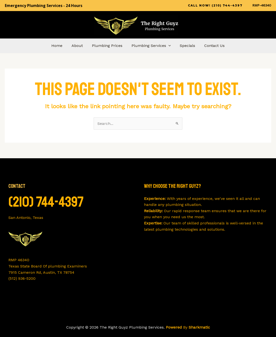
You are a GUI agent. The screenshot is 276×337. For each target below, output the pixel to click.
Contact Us (211, 45)
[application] (167, 45)
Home (60, 45)
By (188, 327)
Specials (185, 45)
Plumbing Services (150, 45)
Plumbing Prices (108, 45)
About (79, 45)
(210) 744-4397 (46, 202)
